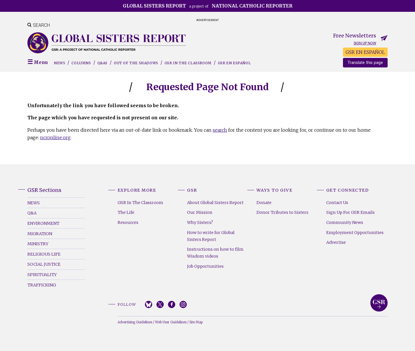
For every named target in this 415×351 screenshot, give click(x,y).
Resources (128, 222)
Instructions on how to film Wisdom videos (215, 253)
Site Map (196, 322)
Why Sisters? (200, 222)
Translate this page (365, 62)
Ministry (37, 243)
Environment (43, 223)
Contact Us (337, 202)
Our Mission (199, 212)
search (220, 130)
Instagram (183, 304)
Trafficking (41, 285)
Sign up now (365, 43)
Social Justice (44, 264)
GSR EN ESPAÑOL (365, 52)
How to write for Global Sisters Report (211, 236)
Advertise (336, 242)
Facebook (171, 304)
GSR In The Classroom (140, 202)
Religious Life (44, 254)
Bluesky (148, 304)
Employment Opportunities (355, 232)
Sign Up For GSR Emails (350, 212)
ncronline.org (55, 137)
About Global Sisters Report (215, 202)
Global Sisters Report (379, 303)
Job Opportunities (205, 266)
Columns (81, 63)
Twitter (160, 304)
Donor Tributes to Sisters (282, 212)
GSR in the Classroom (188, 63)
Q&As (102, 63)
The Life (126, 212)
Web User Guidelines (170, 322)
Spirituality (42, 274)
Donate (263, 202)
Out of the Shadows (136, 63)
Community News (344, 222)
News (59, 63)
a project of (208, 5)
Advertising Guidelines (135, 322)
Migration (39, 233)
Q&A (32, 213)
